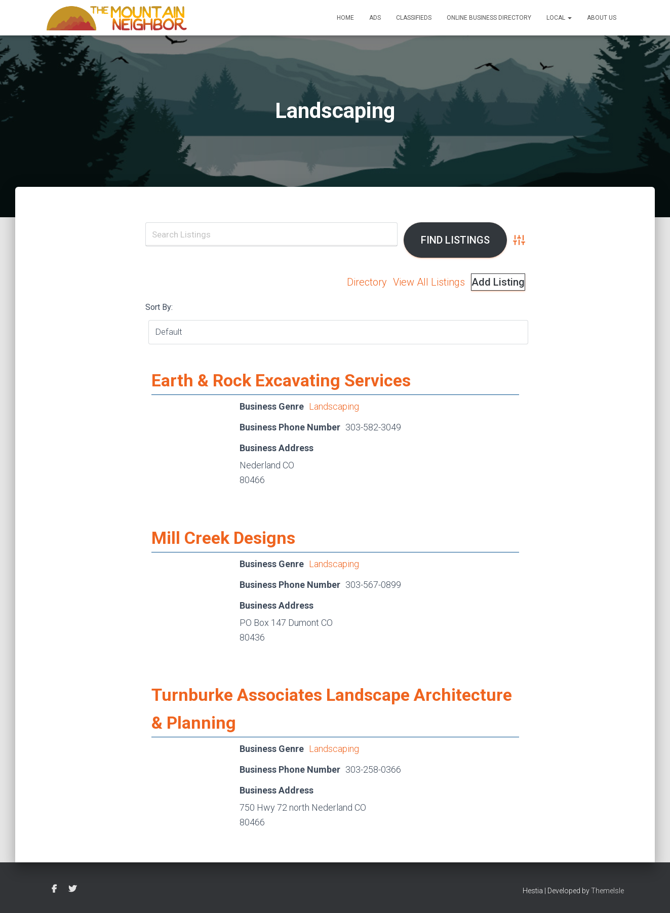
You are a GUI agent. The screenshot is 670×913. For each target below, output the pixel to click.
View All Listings (429, 282)
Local (559, 17)
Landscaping (334, 406)
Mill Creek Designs (223, 538)
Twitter (72, 889)
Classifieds (413, 17)
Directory (367, 282)
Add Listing (498, 282)
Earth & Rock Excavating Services (281, 380)
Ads (375, 17)
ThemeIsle (607, 891)
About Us (601, 17)
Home (345, 17)
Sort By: (159, 307)
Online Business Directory (489, 17)
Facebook (54, 889)
